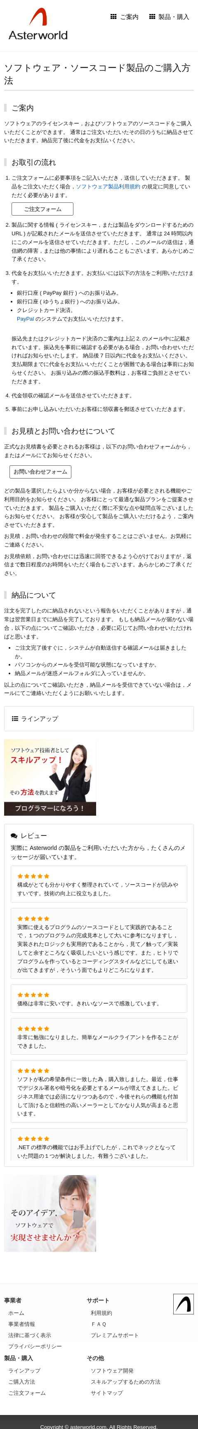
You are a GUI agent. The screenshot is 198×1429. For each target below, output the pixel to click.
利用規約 (101, 1313)
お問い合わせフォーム (40, 472)
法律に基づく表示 (29, 1335)
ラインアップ (35, 718)
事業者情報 (21, 1324)
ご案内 (125, 16)
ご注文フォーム (42, 209)
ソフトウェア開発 (112, 1371)
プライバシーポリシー (35, 1346)
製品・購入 (169, 16)
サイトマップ (107, 1393)
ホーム (16, 1313)
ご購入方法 (21, 1382)
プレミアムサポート (115, 1335)
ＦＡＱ (98, 1324)
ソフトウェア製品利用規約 (108, 186)
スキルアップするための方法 (125, 1382)
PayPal (25, 319)
